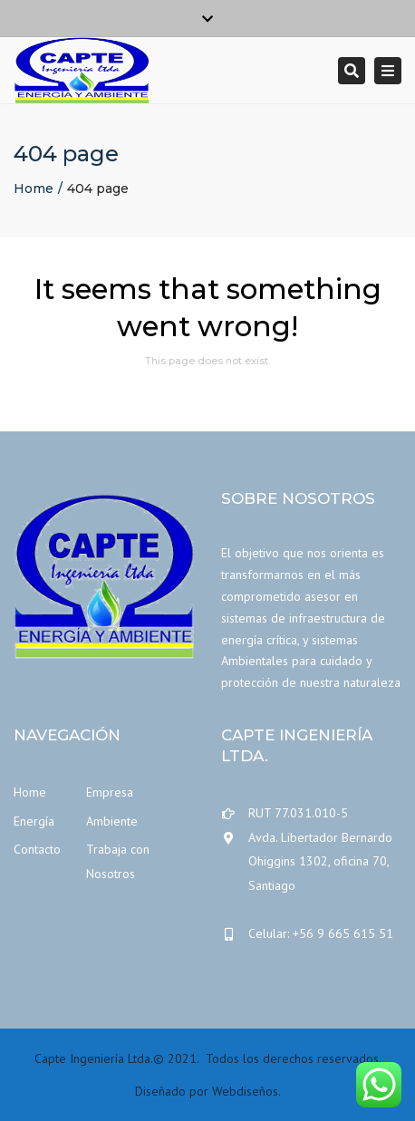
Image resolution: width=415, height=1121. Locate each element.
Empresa (109, 792)
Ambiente (112, 821)
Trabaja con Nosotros (118, 861)
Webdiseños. (246, 1091)
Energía (34, 821)
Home (33, 188)
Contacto (37, 849)
